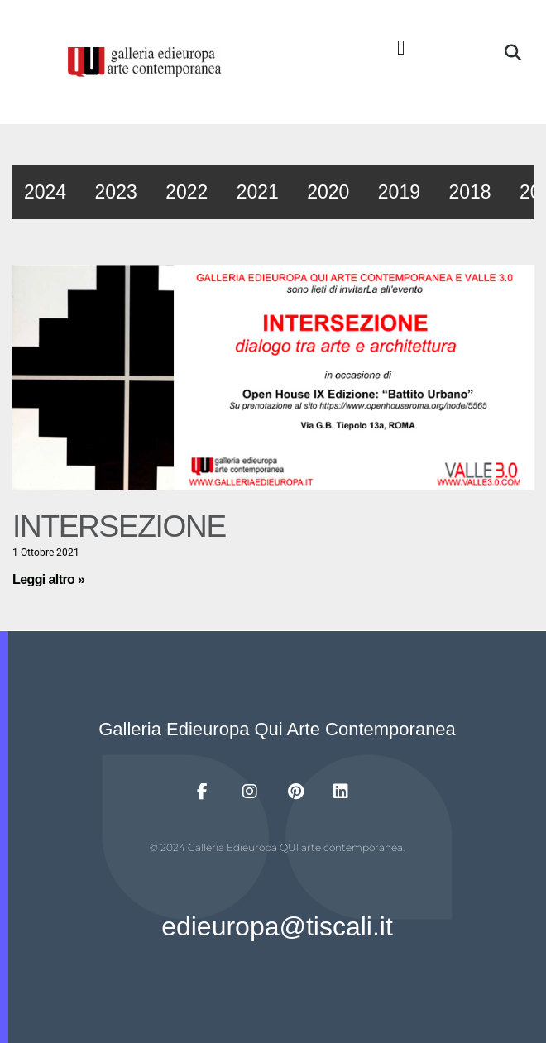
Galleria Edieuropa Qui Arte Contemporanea (277, 729)
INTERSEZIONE (119, 526)
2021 (258, 192)
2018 (469, 192)
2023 (116, 192)
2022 (186, 192)
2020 (328, 192)
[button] (401, 48)
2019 (399, 192)
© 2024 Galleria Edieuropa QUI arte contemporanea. (277, 847)
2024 (45, 192)
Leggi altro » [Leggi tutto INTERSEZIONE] (48, 579)
